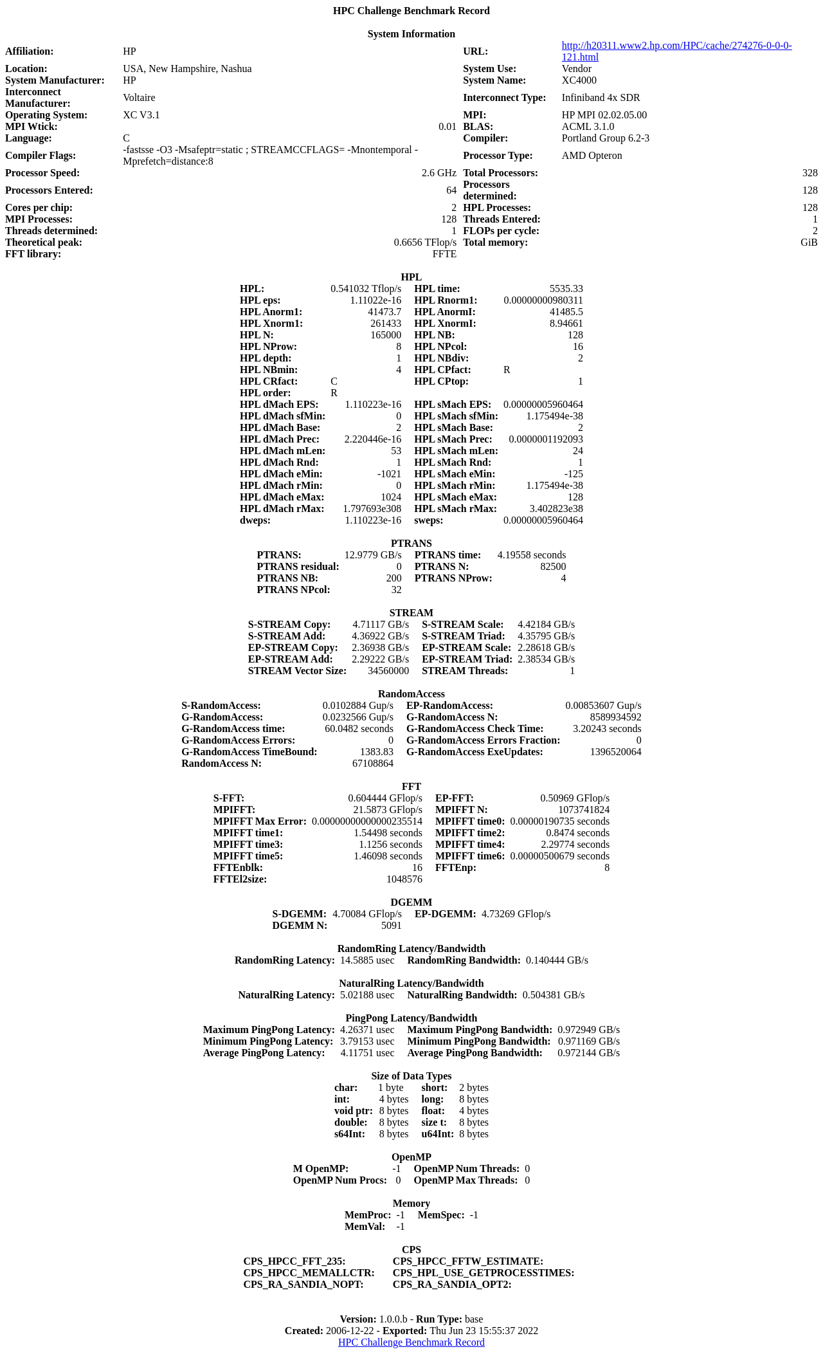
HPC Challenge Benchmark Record (411, 1342)
